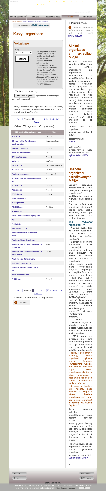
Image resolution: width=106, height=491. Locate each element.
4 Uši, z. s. (15, 159)
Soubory (52, 2)
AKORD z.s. (16, 277)
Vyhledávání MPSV (80, 155)
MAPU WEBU (77, 36)
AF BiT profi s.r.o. (18, 200)
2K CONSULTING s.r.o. (20, 146)
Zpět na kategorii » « (31, 25)
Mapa (84, 2)
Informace (88, 16)
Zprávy (72, 2)
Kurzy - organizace (42, 22)
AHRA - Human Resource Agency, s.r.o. (26, 213)
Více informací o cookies (65, 488)
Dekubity (35, 16)
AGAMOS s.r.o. (17, 205)
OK (85, 488)
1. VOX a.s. (16, 134)
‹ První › (19, 117)
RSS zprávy (87, 484)
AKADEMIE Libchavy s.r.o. (21, 261)
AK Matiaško (16, 222)
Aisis (13, 218)
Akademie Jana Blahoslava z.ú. (23, 257)
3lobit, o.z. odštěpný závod (21, 150)
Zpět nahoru (20, 300)
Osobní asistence (17, 16)
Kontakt (59, 2)
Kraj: (23, 51)
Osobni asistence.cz (18, 2)
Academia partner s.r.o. (20, 172)
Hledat (78, 2)
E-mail (16, 484)
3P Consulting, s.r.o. (19, 155)
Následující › (55, 117)
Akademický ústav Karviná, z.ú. (23, 238)
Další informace (31, 22)
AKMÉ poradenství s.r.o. (20, 272)
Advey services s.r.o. (19, 196)
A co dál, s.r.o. (17, 163)
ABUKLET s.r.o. (17, 167)
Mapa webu (86, 479)
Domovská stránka (42, 2)
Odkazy (65, 2)
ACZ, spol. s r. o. (18, 188)
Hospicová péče (53, 16)
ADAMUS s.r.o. (17, 192)
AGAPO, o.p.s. (17, 209)
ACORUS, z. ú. (17, 183)
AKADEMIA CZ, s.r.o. (19, 226)
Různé (70, 16)
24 (48, 117)
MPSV (74, 141)
